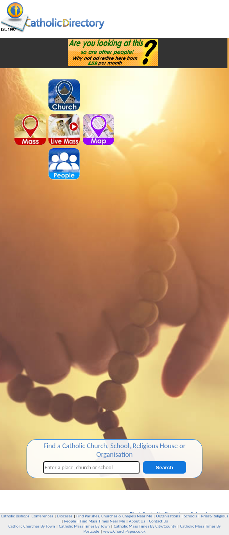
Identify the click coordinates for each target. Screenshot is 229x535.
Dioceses (64, 516)
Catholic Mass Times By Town (84, 526)
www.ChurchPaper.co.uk (124, 531)
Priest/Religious (214, 516)
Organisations (168, 516)
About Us (137, 521)
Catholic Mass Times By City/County (145, 526)
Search (164, 467)
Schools (190, 516)
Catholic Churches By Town (31, 526)
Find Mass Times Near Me (102, 521)
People (70, 521)
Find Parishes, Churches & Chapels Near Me (114, 516)
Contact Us (158, 521)
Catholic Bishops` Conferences (27, 516)
